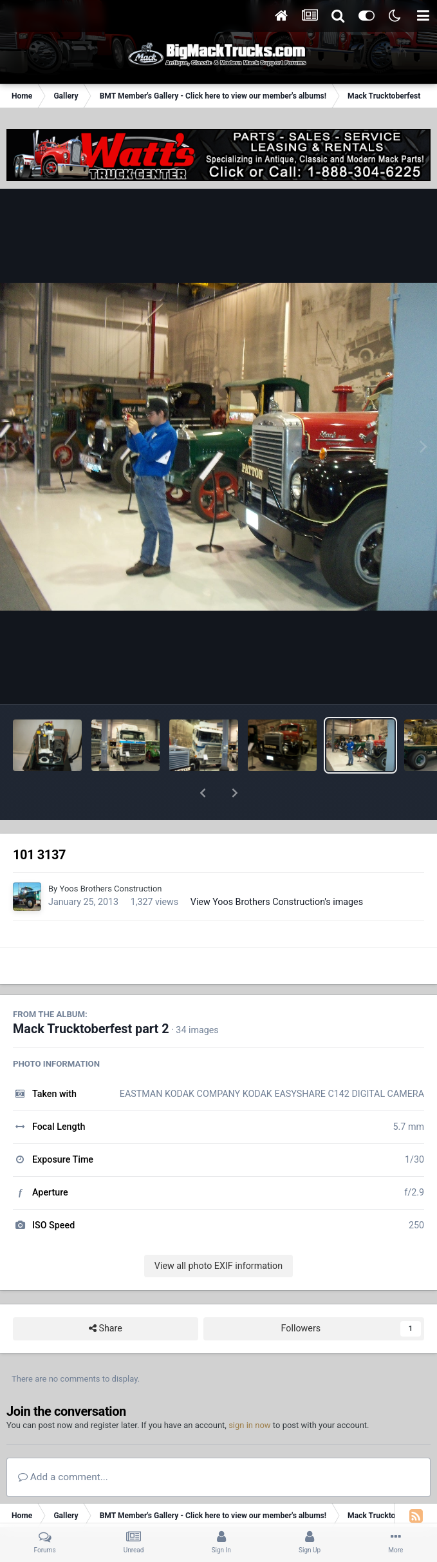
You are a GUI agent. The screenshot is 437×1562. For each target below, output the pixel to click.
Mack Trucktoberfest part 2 (91, 995)
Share (105, 1295)
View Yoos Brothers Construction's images (277, 868)
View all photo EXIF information (218, 1232)
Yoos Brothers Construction (110, 855)
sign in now (249, 1391)
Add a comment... (63, 1443)
